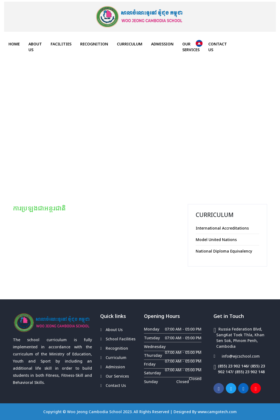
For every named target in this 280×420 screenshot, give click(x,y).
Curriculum (129, 44)
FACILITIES (61, 44)
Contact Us (217, 46)
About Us (35, 46)
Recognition (94, 44)
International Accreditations (222, 228)
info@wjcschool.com (241, 356)
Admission (162, 44)
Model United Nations (216, 239)
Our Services (191, 46)
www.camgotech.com (217, 411)
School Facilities (120, 338)
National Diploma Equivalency (224, 251)
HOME (16, 44)
